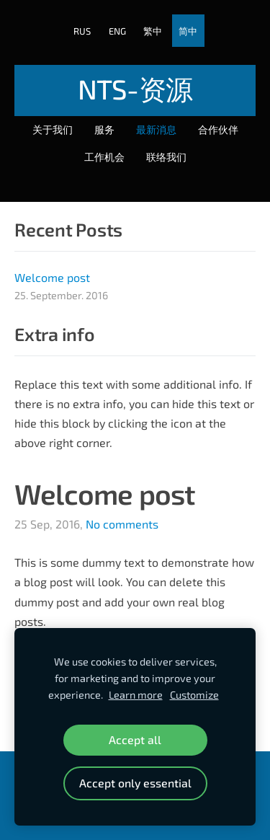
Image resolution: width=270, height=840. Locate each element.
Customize (194, 695)
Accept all (135, 739)
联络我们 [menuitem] (166, 157)
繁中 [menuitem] (152, 31)
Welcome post (104, 493)
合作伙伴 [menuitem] (218, 129)
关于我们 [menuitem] (52, 129)
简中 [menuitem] (188, 31)
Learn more (136, 695)
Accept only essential (135, 783)
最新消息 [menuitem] (156, 129)
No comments (122, 524)
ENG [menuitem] (117, 31)
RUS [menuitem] (82, 31)
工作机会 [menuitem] (104, 157)
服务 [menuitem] (104, 129)
